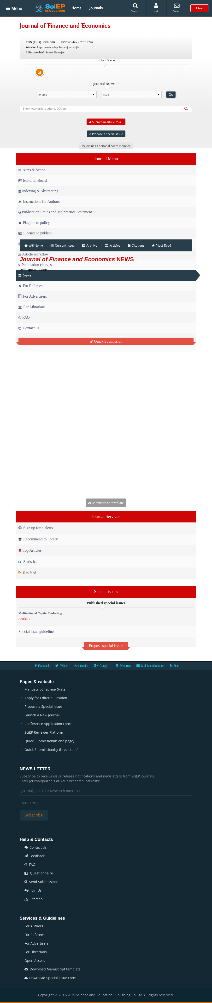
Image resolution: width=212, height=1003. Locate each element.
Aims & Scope (31, 170)
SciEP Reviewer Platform (43, 732)
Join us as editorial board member (106, 146)
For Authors (33, 926)
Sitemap (33, 899)
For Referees (34, 934)
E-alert (177, 8)
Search (135, 8)
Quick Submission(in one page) (49, 741)
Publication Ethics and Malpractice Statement (55, 212)
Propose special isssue (106, 646)
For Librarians (35, 952)
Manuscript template (106, 503)
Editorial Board (32, 180)
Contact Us (35, 847)
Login (156, 8)
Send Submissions (41, 881)
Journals (96, 8)
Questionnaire (38, 873)
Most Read (161, 245)
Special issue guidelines (36, 631)
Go (171, 94)
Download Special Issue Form (50, 977)
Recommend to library (38, 539)
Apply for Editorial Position (45, 698)
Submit (199, 8)
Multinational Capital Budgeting (40, 613)
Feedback (34, 856)
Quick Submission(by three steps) (51, 749)
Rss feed (27, 573)
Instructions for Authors (39, 201)
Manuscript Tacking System (46, 689)
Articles (112, 245)
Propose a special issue (106, 134)
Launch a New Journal (42, 715)
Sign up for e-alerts (35, 528)
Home (76, 8)
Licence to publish (35, 233)
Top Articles (29, 550)
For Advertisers (36, 943)
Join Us (32, 890)
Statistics (27, 562)
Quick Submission (106, 341)
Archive (89, 245)
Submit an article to (106, 122)
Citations (136, 245)
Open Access (34, 960)
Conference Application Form (47, 723)
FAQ (29, 864)
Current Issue (63, 245)
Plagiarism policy (34, 223)
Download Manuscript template (52, 969)
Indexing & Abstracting (38, 191)
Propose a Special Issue (43, 706)
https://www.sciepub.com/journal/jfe (58, 47)
